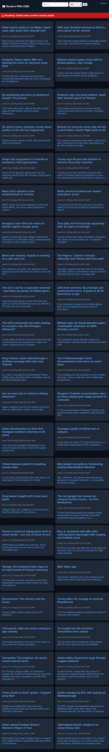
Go (85, 4)
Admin (103, 3)
